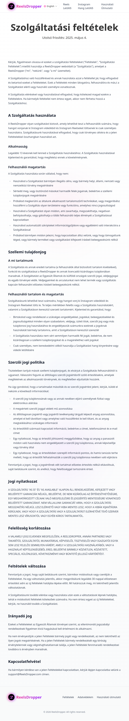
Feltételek (68, 697)
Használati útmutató (109, 697)
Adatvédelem (85, 697)
